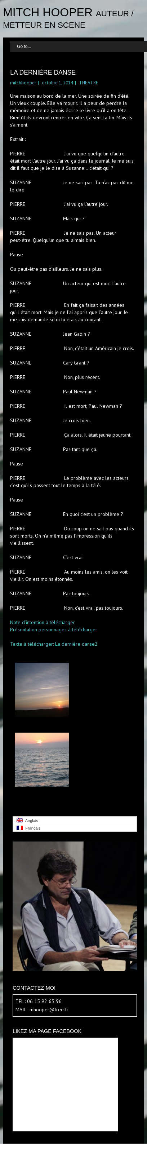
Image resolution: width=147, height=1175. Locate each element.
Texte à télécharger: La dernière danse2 (54, 644)
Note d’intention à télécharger (42, 622)
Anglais (27, 820)
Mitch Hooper (48, 12)
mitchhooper (23, 83)
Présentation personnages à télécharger (53, 629)
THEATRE (88, 83)
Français (28, 828)
